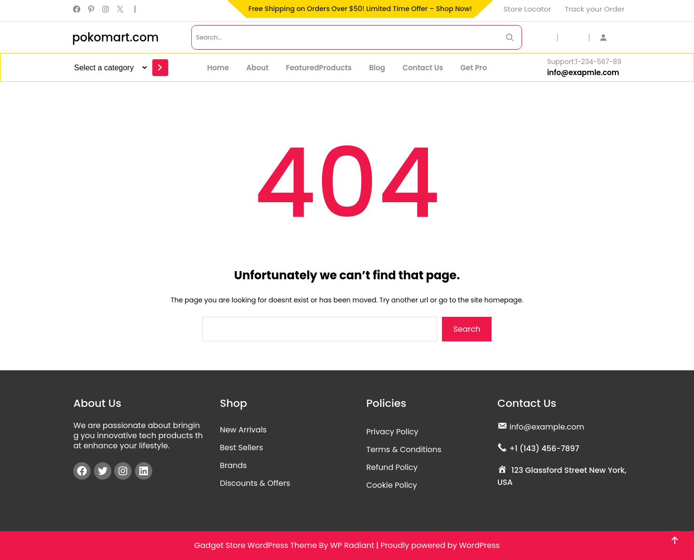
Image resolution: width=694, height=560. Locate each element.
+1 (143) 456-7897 (544, 448)
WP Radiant (352, 545)
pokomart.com (115, 37)
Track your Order (595, 9)
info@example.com (546, 426)
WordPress (479, 545)
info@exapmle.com (583, 72)
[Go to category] (160, 67)
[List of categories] (109, 67)
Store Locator (527, 9)
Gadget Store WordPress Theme (255, 545)
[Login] (608, 37)
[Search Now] (510, 37)
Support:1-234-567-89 (584, 61)
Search (467, 329)
